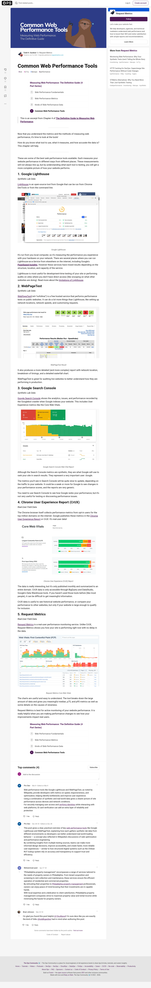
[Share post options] (5, 104)
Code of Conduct (52, 934)
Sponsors (59, 969)
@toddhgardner (44, 919)
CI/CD (104, 966)
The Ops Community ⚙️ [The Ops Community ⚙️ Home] (32, 963)
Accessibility (89, 966)
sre (20, 72)
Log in (127, 3)
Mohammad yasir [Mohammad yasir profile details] (31, 868)
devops (33, 72)
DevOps (48, 966)
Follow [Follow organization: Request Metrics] (128, 19)
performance (44, 72)
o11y (26, 72)
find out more (78, 930)
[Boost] (5, 95)
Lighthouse (23, 184)
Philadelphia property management (67, 884)
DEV (83, 973)
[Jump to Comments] (5, 79)
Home (17, 966)
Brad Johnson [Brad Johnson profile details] (28, 912)
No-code (111, 966)
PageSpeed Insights (27, 264)
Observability (120, 966)
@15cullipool (60, 916)
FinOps (80, 966)
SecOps (55, 966)
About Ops (45, 969)
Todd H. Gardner (29, 53)
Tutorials (25, 966)
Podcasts (40, 966)
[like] (26, 816)
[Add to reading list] (5, 88)
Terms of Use (104, 969)
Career (97, 966)
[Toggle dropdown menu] (97, 785)
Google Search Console (29, 398)
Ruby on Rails (68, 975)
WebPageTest (24, 296)
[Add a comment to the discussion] (60, 775)
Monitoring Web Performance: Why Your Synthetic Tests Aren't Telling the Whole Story (128, 59)
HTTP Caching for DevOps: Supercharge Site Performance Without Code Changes (128, 71)
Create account (141, 3)
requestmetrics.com (57, 55)
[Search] (16, 3)
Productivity (132, 966)
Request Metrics (45, 53)
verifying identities (67, 804)
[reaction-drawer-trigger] (5, 70)
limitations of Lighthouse (71, 280)
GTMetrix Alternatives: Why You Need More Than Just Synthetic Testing (128, 83)
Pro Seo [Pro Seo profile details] (27, 786)
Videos (32, 966)
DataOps (72, 966)
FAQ (52, 969)
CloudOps (64, 966)
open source (62, 973)
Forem (51, 973)
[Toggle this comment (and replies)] (19, 789)
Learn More (128, 42)
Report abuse (65, 934)
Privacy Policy (93, 969)
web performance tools (76, 828)
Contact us (68, 969)
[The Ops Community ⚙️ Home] (7, 3)
